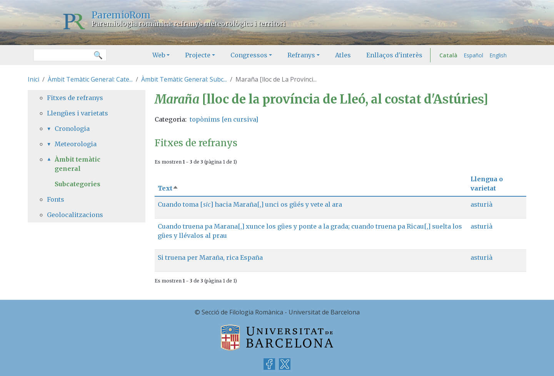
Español (473, 55)
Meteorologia (76, 144)
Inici (33, 79)
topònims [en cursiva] (224, 119)
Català (448, 55)
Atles (343, 55)
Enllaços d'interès (394, 55)
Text (168, 188)
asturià (481, 204)
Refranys (301, 55)
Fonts (55, 199)
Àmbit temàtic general (77, 163)
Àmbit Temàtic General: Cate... (90, 79)
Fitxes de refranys (75, 98)
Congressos (248, 55)
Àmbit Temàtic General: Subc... (184, 79)
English (498, 55)
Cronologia (72, 128)
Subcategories (77, 184)
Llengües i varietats (77, 113)
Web (158, 55)
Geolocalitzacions (75, 215)
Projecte (197, 55)
